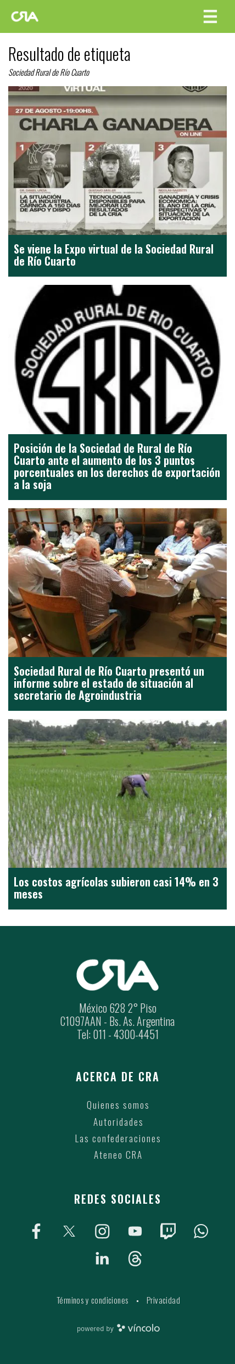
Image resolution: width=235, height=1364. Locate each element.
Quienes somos (118, 1105)
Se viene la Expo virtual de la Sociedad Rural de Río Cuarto (114, 254)
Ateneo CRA (118, 1154)
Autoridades (118, 1122)
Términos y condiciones (92, 1300)
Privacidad (164, 1300)
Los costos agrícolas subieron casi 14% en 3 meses (116, 887)
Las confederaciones (118, 1138)
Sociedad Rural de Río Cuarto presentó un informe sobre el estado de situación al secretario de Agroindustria (109, 683)
